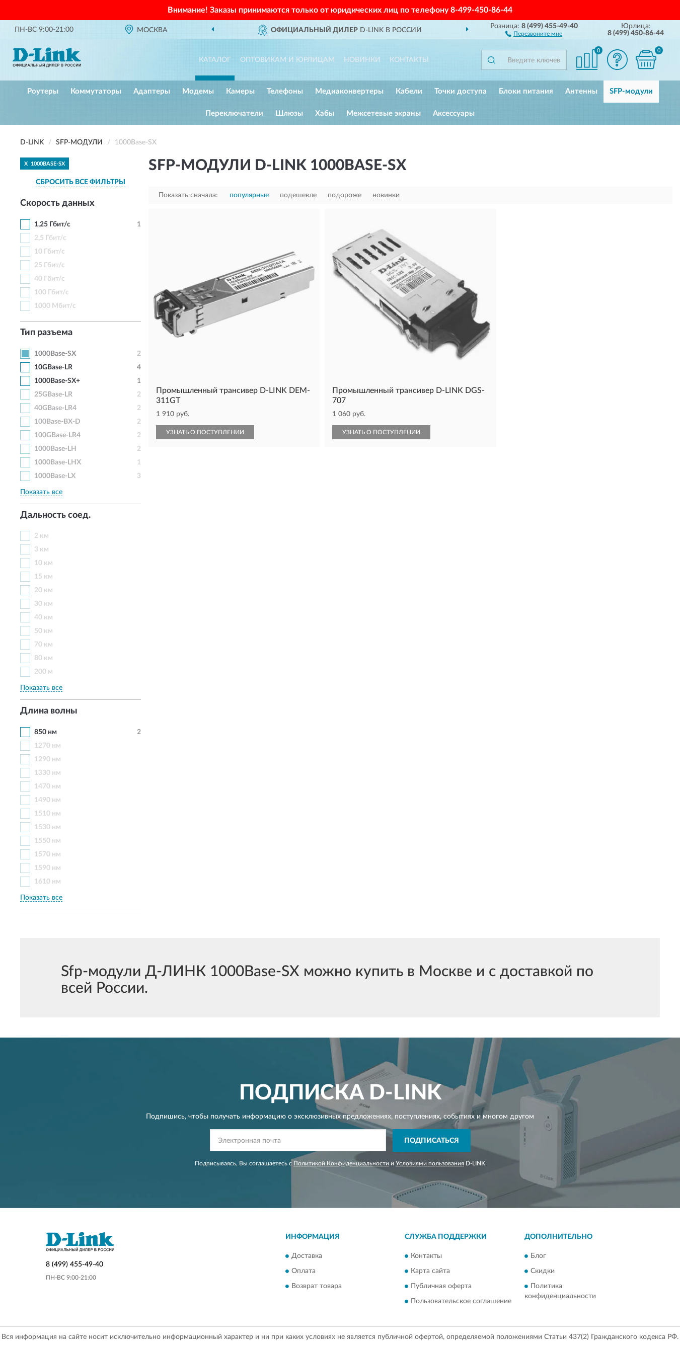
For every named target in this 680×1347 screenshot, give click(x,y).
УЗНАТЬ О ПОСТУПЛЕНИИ (205, 432)
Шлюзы (289, 113)
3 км (41, 549)
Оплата (303, 1271)
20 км (43, 590)
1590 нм (47, 867)
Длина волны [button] (49, 711)
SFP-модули (631, 91)
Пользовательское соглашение (461, 1301)
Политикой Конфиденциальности (341, 1163)
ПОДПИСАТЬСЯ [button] (431, 1140)
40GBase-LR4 (55, 408)
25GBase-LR (53, 394)
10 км (43, 563)
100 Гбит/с (51, 292)
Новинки (362, 59)
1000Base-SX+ (57, 380)
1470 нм (47, 786)
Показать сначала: (188, 195)
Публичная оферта (441, 1286)
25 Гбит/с (49, 265)
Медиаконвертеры (349, 91)
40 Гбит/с (49, 278)
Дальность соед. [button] (55, 515)
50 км (43, 631)
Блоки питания (526, 91)
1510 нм (47, 813)
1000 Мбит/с (55, 305)
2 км (41, 535)
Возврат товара (316, 1286)
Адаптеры (151, 91)
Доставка (306, 1256)
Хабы (324, 113)
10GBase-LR (53, 367)
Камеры (240, 91)
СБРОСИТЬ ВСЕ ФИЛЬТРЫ (80, 182)
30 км (43, 603)
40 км (43, 617)
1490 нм (47, 800)
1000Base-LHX (57, 462)
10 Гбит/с (49, 251)
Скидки (543, 1271)
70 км (43, 644)
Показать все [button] (41, 492)
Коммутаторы (95, 91)
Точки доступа (460, 91)
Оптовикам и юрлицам (287, 59)
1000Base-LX (54, 476)
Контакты (409, 59)
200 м (43, 671)
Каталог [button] (215, 59)
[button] (533, 33)
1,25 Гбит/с (52, 224)
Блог (538, 1256)
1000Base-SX (55, 353)
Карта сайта (430, 1271)
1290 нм (47, 759)
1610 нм (47, 881)
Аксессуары (454, 113)
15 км (43, 576)
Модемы (198, 91)
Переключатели (234, 113)
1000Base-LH (55, 448)
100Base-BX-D (57, 421)
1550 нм (47, 840)
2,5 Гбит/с (50, 238)
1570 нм (47, 854)
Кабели (409, 91)
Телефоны (285, 91)
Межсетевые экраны (383, 113)
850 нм (45, 732)
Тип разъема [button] (46, 332)
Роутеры (42, 91)
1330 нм (47, 772)
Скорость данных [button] (57, 203)
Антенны (581, 91)
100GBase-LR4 (57, 435)
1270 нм (47, 745)
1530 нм (47, 827)
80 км (43, 658)
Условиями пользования (430, 1163)
